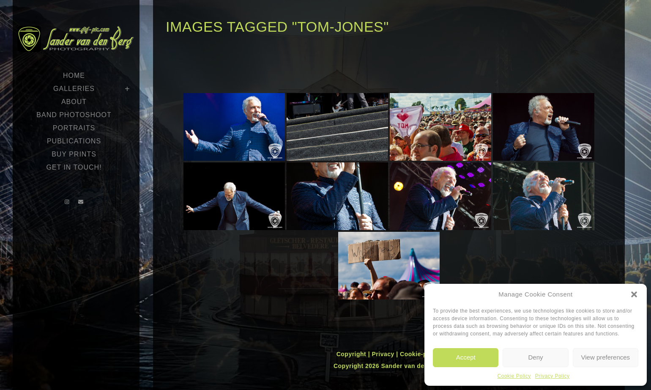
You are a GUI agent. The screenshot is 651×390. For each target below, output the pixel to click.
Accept (466, 357)
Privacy (384, 354)
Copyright (352, 354)
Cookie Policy (514, 376)
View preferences (605, 357)
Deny (535, 357)
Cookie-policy (420, 354)
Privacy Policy (552, 376)
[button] (634, 294)
